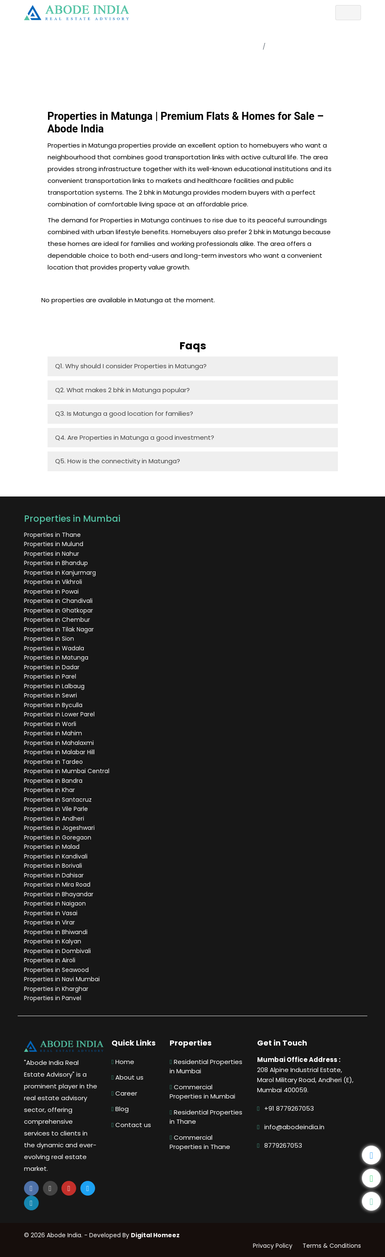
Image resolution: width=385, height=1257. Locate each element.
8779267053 (282, 1145)
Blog (120, 1108)
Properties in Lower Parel (60, 714)
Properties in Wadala (55, 648)
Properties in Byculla (54, 705)
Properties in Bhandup (57, 563)
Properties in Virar (50, 922)
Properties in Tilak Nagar (60, 629)
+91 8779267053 (288, 1108)
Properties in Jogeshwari (60, 828)
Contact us (131, 1124)
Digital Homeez (156, 1235)
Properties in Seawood (57, 970)
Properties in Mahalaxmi (60, 743)
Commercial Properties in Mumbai (203, 1092)
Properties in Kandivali (57, 856)
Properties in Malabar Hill (60, 752)
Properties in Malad (53, 846)
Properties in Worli (51, 724)
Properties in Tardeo (54, 762)
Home (249, 46)
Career (125, 1093)
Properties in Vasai (52, 913)
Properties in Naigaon (56, 903)
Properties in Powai (52, 591)
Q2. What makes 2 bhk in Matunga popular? (122, 390)
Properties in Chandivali (59, 601)
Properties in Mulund (55, 544)
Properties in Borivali (54, 865)
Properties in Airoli (51, 960)
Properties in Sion (50, 638)
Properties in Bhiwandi (57, 932)
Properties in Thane (53, 535)
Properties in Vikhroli (54, 582)
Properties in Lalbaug (55, 686)
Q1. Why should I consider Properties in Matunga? (131, 366)
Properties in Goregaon (59, 837)
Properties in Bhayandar (60, 894)
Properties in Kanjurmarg (61, 572)
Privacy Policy (271, 1245)
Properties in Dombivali (58, 951)
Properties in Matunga (57, 657)
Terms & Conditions (330, 1245)
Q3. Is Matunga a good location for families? (124, 413)
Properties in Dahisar (55, 875)
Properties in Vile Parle (57, 809)
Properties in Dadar (53, 667)
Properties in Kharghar (57, 989)
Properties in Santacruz (59, 799)
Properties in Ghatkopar (59, 610)
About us (128, 1077)
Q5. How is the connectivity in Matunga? (117, 461)
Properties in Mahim (54, 733)
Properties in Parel (51, 676)
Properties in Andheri (55, 818)
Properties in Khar (50, 790)
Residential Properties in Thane (206, 1117)
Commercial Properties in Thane (200, 1142)
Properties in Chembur (58, 619)
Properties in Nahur (52, 553)
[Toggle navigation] (347, 12)
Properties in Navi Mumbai (63, 979)
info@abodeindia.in (293, 1126)
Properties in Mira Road (58, 884)
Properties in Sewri (51, 695)
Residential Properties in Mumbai (206, 1066)
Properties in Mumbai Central (68, 771)
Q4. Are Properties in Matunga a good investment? (134, 437)
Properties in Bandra (54, 780)
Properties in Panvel (53, 998)
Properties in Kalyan (53, 941)
